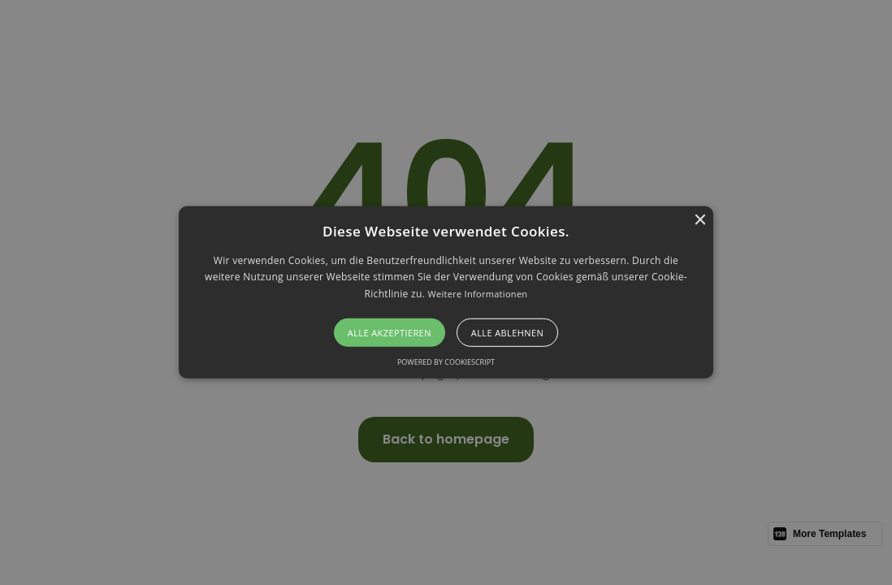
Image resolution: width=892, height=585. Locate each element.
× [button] (699, 220)
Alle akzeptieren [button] (389, 333)
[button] (446, 292)
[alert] (446, 292)
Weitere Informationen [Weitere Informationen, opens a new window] (477, 294)
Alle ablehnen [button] (507, 333)
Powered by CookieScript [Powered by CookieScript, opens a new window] (446, 362)
